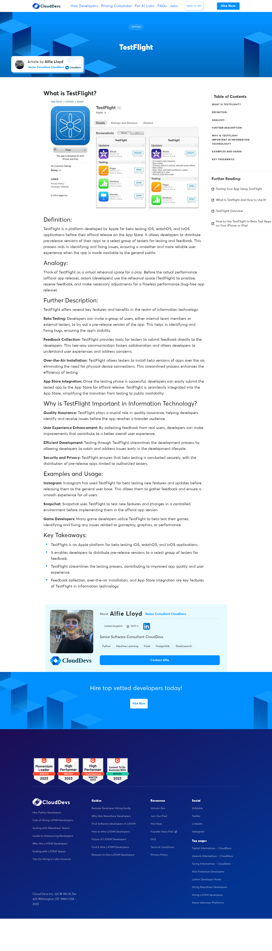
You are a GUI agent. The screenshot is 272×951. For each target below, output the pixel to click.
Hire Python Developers (46, 813)
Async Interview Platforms (208, 903)
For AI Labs (144, 6)
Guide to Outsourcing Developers (52, 836)
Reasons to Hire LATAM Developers (113, 855)
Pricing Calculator (116, 6)
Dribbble (197, 808)
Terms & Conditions (162, 847)
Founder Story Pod (164, 831)
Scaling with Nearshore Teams (51, 828)
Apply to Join (193, 6)
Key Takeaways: (223, 159)
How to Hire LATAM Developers (111, 831)
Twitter (196, 816)
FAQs (162, 6)
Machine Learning (127, 646)
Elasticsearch (184, 646)
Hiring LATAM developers (207, 895)
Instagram (198, 831)
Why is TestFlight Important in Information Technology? (231, 139)
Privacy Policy (159, 855)
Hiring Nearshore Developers (209, 887)
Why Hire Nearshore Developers (111, 816)
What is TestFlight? (226, 104)
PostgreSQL (163, 646)
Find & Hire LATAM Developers (110, 847)
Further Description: (227, 127)
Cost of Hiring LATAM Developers (52, 820)
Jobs (174, 6)
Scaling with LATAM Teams (48, 851)
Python (106, 646)
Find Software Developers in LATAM (113, 824)
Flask (147, 646)
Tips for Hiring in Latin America (51, 859)
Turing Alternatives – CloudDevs (211, 864)
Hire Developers (84, 6)
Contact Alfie (159, 660)
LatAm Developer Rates (206, 879)
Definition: (220, 112)
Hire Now (138, 703)
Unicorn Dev (158, 808)
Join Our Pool (159, 816)
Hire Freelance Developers (208, 872)
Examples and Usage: (227, 151)
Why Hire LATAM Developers (49, 844)
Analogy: (219, 120)
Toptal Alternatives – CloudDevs (211, 848)
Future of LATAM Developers (109, 839)
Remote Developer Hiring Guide (111, 808)
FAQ (153, 839)
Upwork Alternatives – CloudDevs (212, 856)
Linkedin (197, 824)
